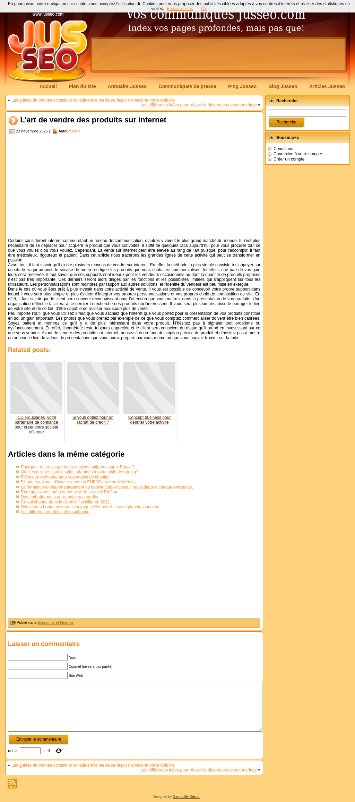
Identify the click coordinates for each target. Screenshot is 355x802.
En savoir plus (180, 8)
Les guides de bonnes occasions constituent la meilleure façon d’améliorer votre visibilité (93, 100)
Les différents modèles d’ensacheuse (55, 511)
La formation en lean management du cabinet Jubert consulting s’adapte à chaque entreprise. (107, 487)
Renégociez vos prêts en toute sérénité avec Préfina (69, 492)
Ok (203, 8)
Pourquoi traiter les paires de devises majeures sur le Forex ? (77, 467)
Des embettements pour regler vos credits (59, 496)
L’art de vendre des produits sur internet (93, 120)
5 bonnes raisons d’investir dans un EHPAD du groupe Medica (78, 482)
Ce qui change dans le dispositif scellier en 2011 (65, 502)
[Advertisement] (218, 54)
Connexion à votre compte (298, 154)
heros (75, 131)
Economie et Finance (55, 622)
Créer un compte (289, 159)
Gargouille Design (186, 797)
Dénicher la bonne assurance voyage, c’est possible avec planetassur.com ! (91, 507)
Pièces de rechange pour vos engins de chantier (65, 477)
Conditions (283, 148)
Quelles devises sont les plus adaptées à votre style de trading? (79, 471)
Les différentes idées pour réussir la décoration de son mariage (199, 105)
